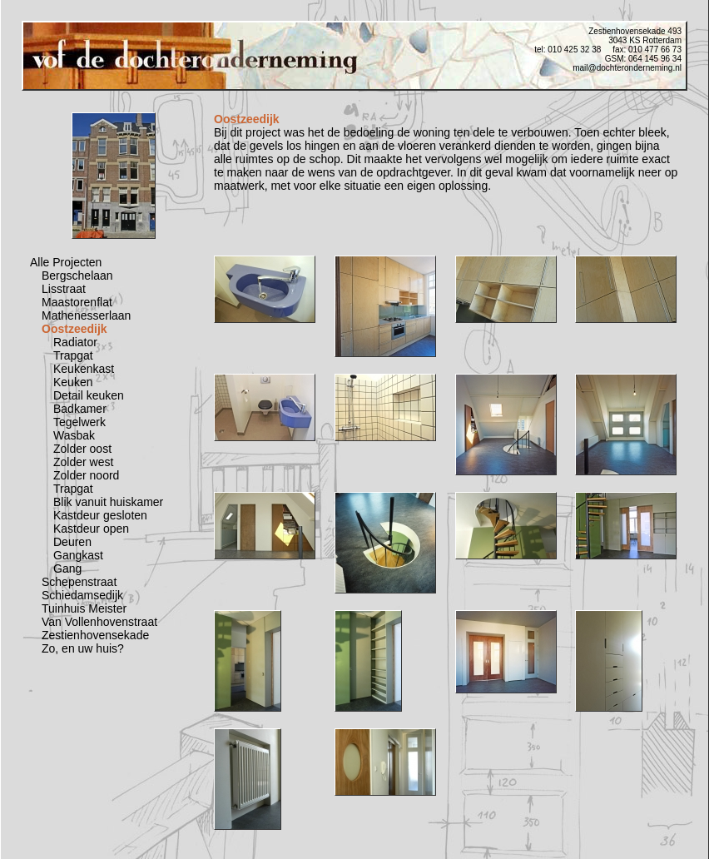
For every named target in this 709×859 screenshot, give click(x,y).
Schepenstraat (79, 581)
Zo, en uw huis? (83, 648)
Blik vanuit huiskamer (108, 502)
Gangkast (78, 555)
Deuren (72, 542)
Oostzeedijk (74, 328)
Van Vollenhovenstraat (99, 621)
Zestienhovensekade (95, 635)
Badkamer (80, 408)
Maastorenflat (77, 302)
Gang (67, 568)
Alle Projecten (66, 262)
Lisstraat (64, 288)
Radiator (75, 342)
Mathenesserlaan (86, 315)
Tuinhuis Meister (84, 608)
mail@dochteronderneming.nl (627, 67)
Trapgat (73, 355)
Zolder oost (82, 448)
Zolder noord (86, 475)
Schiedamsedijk (82, 595)
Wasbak (74, 435)
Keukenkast (83, 368)
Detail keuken (88, 395)
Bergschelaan (77, 275)
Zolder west (83, 462)
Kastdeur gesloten (100, 515)
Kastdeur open (91, 528)
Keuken (72, 382)
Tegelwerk (79, 422)
